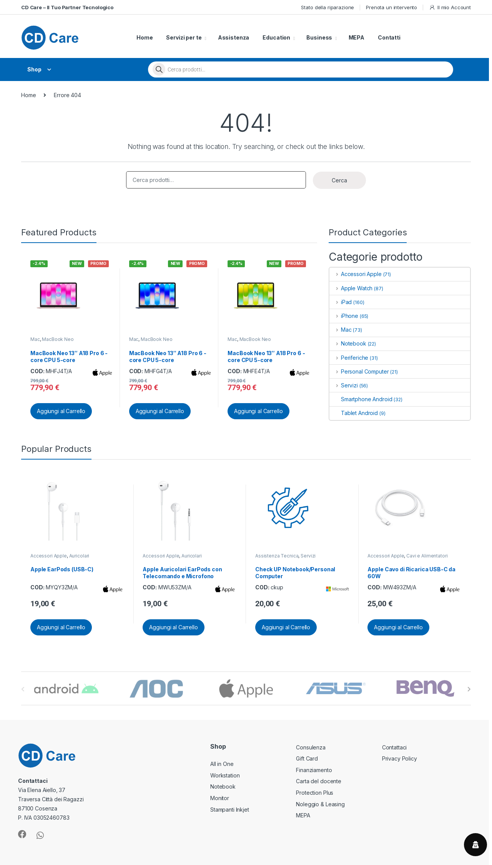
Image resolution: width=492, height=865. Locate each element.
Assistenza (233, 37)
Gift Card (307, 758)
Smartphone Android (360, 399)
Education (276, 37)
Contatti (389, 37)
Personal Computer (359, 371)
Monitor (219, 798)
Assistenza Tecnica (276, 556)
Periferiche (348, 357)
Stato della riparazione (327, 7)
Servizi (343, 385)
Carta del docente (318, 781)
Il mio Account (450, 7)
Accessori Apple (355, 274)
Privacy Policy (399, 758)
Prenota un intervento (391, 7)
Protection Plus (314, 792)
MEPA (356, 37)
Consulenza (311, 747)
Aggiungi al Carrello (61, 411)
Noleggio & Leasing (320, 804)
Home (144, 37)
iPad (340, 302)
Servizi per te (183, 37)
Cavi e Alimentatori (426, 556)
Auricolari (79, 556)
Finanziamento (314, 770)
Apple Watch (350, 288)
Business (319, 37)
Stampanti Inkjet (229, 809)
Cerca (339, 180)
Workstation (224, 775)
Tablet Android (353, 413)
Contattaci (394, 747)
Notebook (347, 343)
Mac (35, 339)
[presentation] (469, 689)
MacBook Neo (57, 339)
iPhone (343, 316)
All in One (222, 764)
